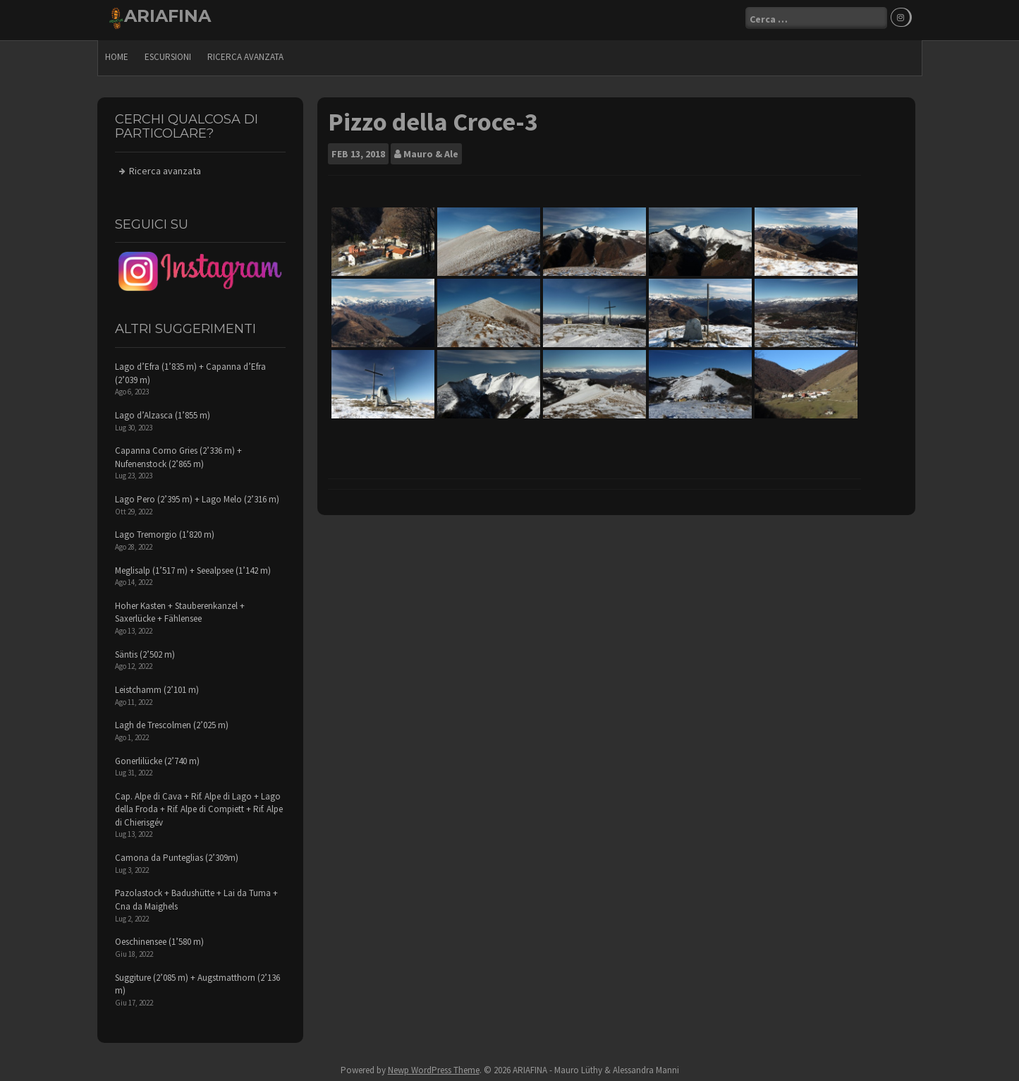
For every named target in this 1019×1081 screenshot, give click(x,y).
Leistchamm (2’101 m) (157, 686)
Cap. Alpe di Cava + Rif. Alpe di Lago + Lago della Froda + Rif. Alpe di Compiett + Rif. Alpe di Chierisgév (199, 805)
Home (116, 53)
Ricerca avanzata (245, 53)
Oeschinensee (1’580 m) (159, 938)
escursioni (168, 53)
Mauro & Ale (430, 149)
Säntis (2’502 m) (145, 650)
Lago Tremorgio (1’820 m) (164, 531)
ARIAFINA (167, 16)
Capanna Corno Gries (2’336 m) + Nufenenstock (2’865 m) (178, 453)
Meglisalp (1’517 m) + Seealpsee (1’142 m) (193, 566)
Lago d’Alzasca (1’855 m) (162, 412)
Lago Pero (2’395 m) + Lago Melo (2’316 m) (197, 496)
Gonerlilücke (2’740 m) (157, 757)
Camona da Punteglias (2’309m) (176, 854)
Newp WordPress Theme (434, 1067)
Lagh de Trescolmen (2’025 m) (171, 721)
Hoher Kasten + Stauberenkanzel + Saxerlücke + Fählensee (180, 609)
